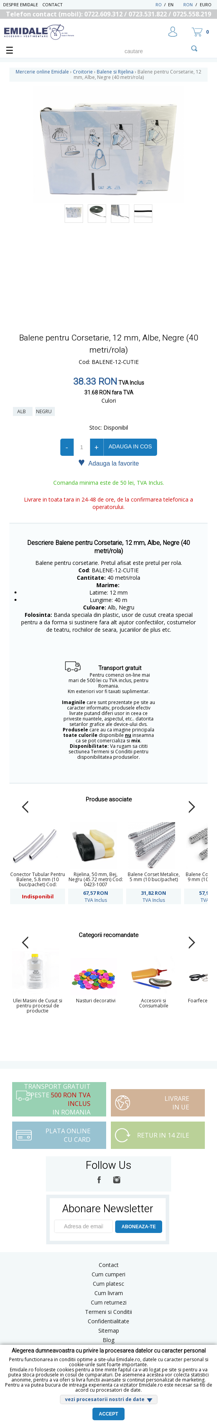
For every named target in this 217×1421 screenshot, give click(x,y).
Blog (108, 1340)
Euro (206, 4)
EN (175, 4)
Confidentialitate (108, 1321)
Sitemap (108, 1330)
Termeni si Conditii (108, 1311)
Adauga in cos (130, 446)
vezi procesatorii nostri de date (105, 1399)
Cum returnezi (109, 1302)
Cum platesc (108, 1283)
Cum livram (108, 1293)
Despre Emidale (20, 4)
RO (159, 4)
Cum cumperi (108, 1274)
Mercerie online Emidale (42, 71)
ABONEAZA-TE (138, 1226)
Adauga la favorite (108, 462)
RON (188, 4)
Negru (45, 411)
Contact (52, 4)
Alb (22, 411)
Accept (108, 1414)
